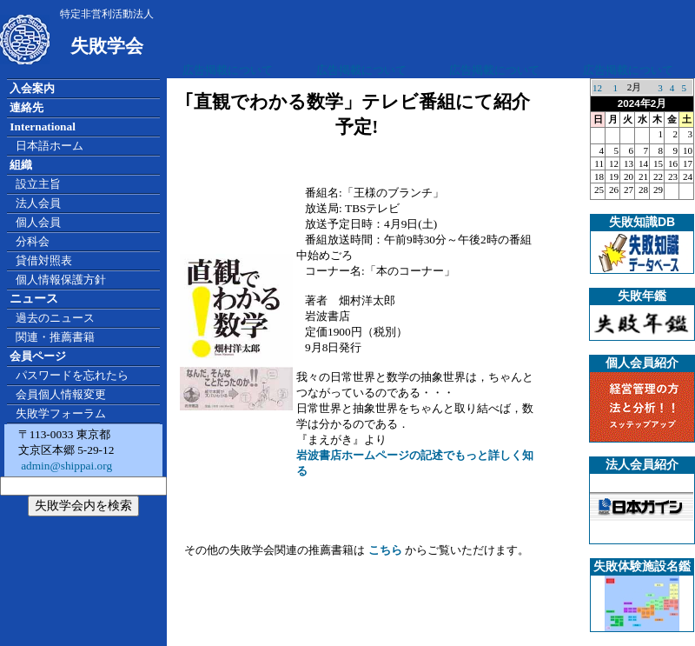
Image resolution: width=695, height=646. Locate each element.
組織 (21, 164)
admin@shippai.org (65, 465)
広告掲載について (227, 70)
